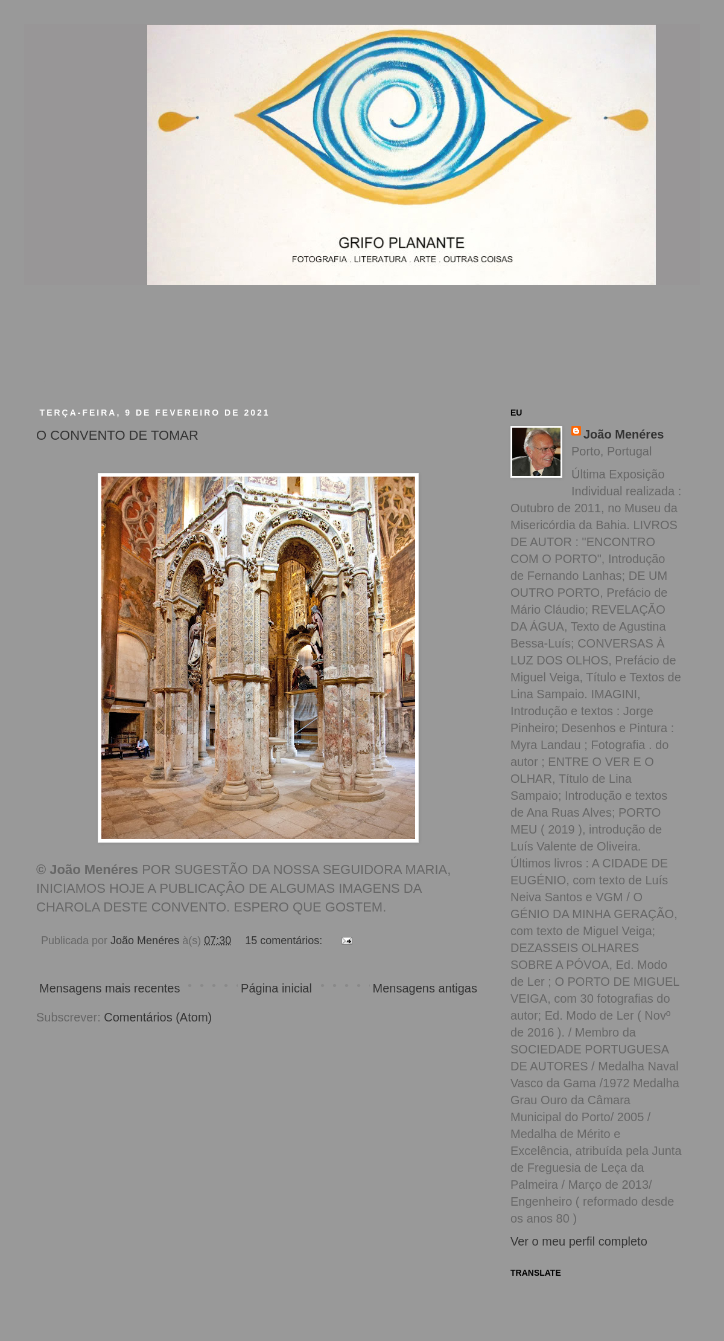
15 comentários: (285, 940)
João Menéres (623, 434)
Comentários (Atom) (158, 1017)
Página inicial (276, 988)
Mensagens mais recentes (109, 988)
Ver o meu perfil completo (578, 1241)
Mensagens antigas (425, 988)
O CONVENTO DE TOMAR (117, 435)
